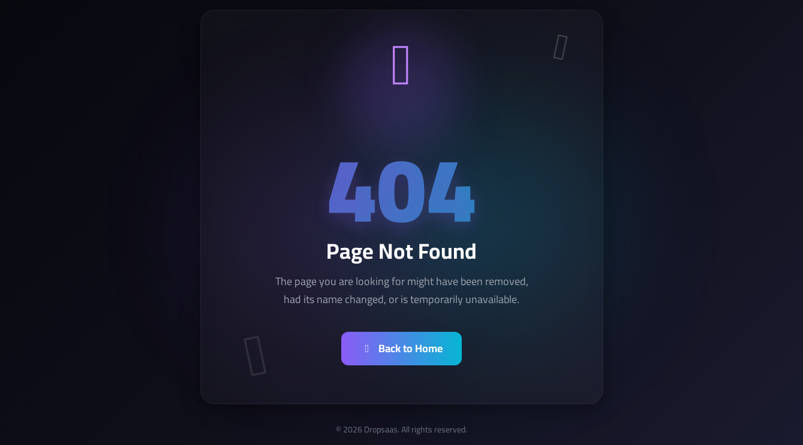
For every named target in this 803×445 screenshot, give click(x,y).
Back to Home (401, 348)
